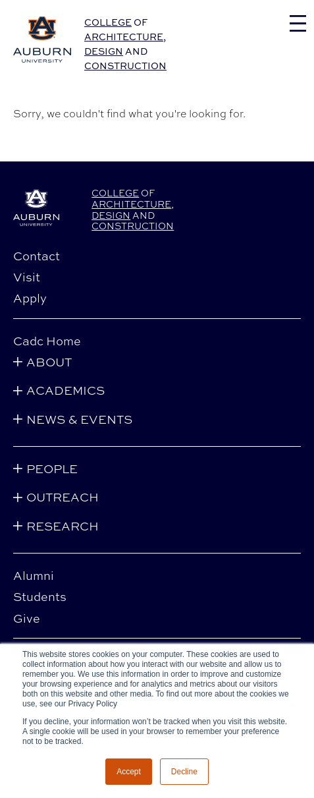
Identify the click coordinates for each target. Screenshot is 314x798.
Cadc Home (47, 340)
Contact (36, 255)
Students (39, 596)
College (108, 22)
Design (103, 51)
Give (26, 618)
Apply (30, 297)
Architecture (123, 36)
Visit (26, 276)
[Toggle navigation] (298, 23)
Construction (125, 65)
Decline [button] (184, 771)
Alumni (33, 575)
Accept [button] (129, 771)
